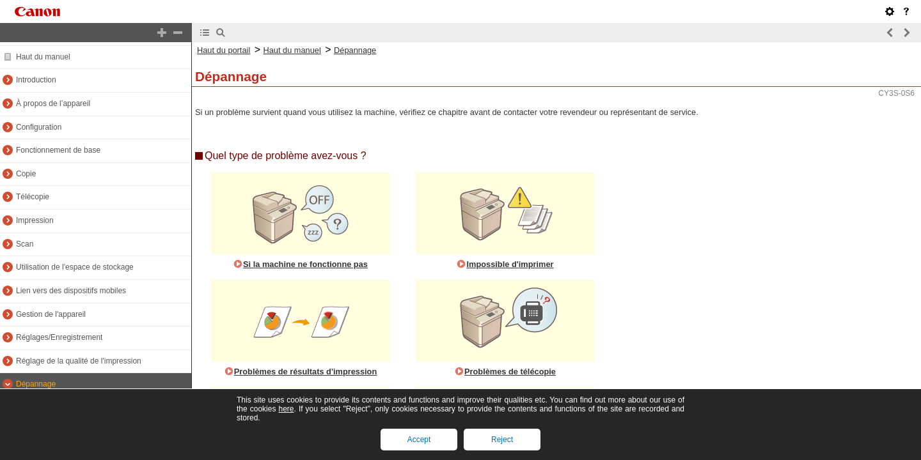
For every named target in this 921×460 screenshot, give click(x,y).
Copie (26, 173)
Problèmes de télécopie (510, 371)
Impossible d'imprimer (509, 264)
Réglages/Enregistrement (59, 337)
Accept (419, 439)
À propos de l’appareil (53, 103)
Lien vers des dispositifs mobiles (71, 290)
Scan (24, 244)
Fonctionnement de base (58, 150)
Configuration (38, 127)
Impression (35, 220)
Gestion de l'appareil (51, 314)
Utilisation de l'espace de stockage (75, 267)
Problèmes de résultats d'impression (305, 371)
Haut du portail (223, 50)
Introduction (36, 79)
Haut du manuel (43, 56)
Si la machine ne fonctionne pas (305, 264)
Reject (502, 439)
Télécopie (32, 196)
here (286, 408)
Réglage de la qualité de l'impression (78, 360)
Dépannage (36, 383)
